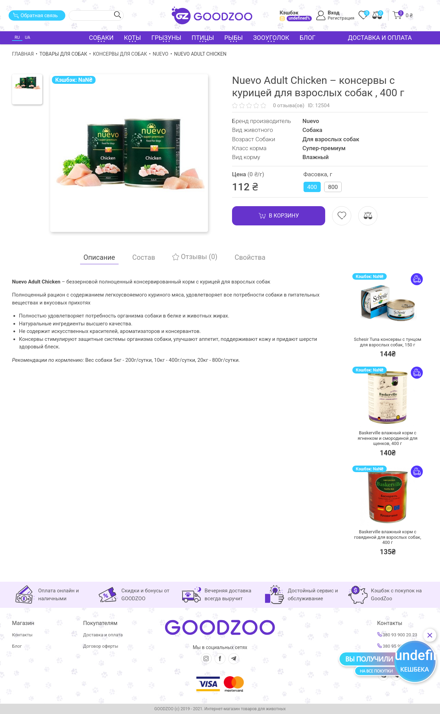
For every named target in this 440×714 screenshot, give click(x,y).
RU (17, 37)
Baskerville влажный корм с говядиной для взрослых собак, (387, 537)
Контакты (22, 634)
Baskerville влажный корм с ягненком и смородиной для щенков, (388, 438)
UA (27, 37)
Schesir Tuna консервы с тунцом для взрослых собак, (387, 342)
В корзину (278, 215)
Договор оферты (100, 646)
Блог (307, 37)
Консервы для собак (120, 54)
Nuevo (160, 54)
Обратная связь (35, 15)
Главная (23, 54)
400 (312, 186)
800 (333, 186)
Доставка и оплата (380, 37)
